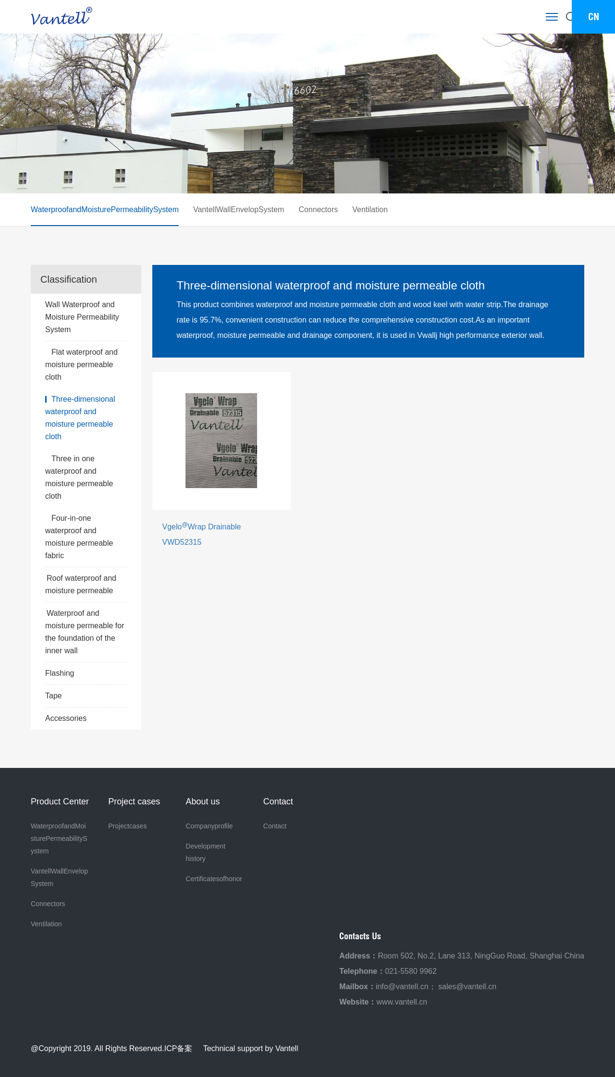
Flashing (86, 673)
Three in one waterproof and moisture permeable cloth (79, 477)
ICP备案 (178, 1048)
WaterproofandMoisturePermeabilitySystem (105, 209)
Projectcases (127, 826)
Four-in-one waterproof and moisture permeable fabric (79, 537)
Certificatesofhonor (214, 879)
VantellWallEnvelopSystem (238, 209)
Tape (86, 696)
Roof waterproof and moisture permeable (80, 584)
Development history (207, 852)
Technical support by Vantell (250, 1048)
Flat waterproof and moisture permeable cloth (81, 364)
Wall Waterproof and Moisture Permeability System (86, 318)
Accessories (86, 718)
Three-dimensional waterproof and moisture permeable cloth (80, 418)
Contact (274, 826)
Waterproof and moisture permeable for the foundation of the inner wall (84, 632)
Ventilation (370, 209)
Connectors (318, 209)
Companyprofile (209, 826)
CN (593, 17)
